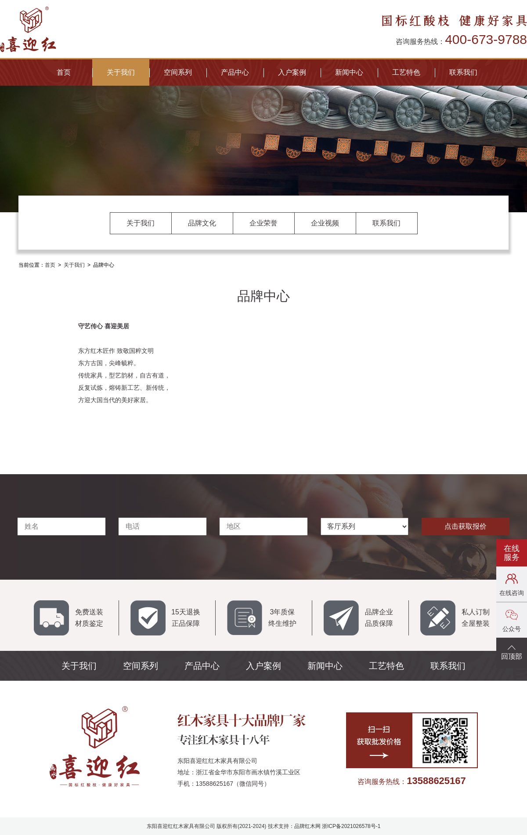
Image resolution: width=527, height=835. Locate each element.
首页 (64, 72)
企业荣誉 (263, 223)
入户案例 (292, 72)
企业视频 (325, 223)
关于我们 (121, 72)
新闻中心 (349, 72)
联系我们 (463, 72)
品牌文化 (202, 223)
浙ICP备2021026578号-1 (351, 826)
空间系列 (178, 72)
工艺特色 (406, 72)
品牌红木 (304, 826)
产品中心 (235, 72)
